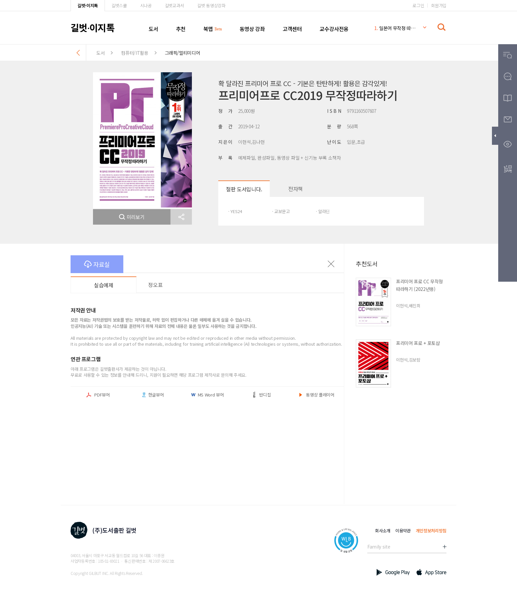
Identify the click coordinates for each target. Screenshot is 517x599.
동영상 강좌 (252, 29)
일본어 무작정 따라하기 (395, 28)
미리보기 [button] (132, 217)
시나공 (146, 5)
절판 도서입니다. (244, 189)
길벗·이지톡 (87, 5)
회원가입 (438, 5)
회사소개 (382, 530)
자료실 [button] (97, 264)
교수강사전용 (334, 29)
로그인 (418, 5)
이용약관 (403, 530)
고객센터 (292, 29)
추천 (181, 29)
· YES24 (235, 211)
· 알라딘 (323, 211)
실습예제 (103, 285)
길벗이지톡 (92, 27)
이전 (331, 263)
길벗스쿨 (119, 5)
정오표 (155, 285)
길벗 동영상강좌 (211, 5)
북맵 (208, 29)
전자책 (295, 189)
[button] (181, 217)
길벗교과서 (174, 5)
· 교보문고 (281, 211)
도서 (153, 29)
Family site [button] (378, 546)
